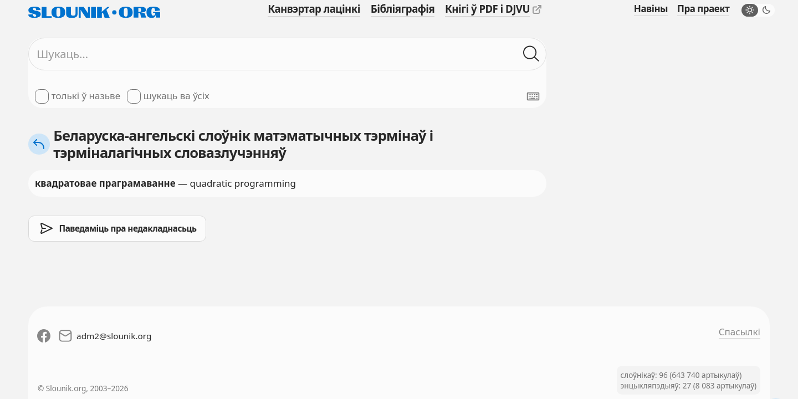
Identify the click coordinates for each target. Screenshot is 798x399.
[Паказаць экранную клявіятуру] (533, 96)
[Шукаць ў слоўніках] (531, 54)
